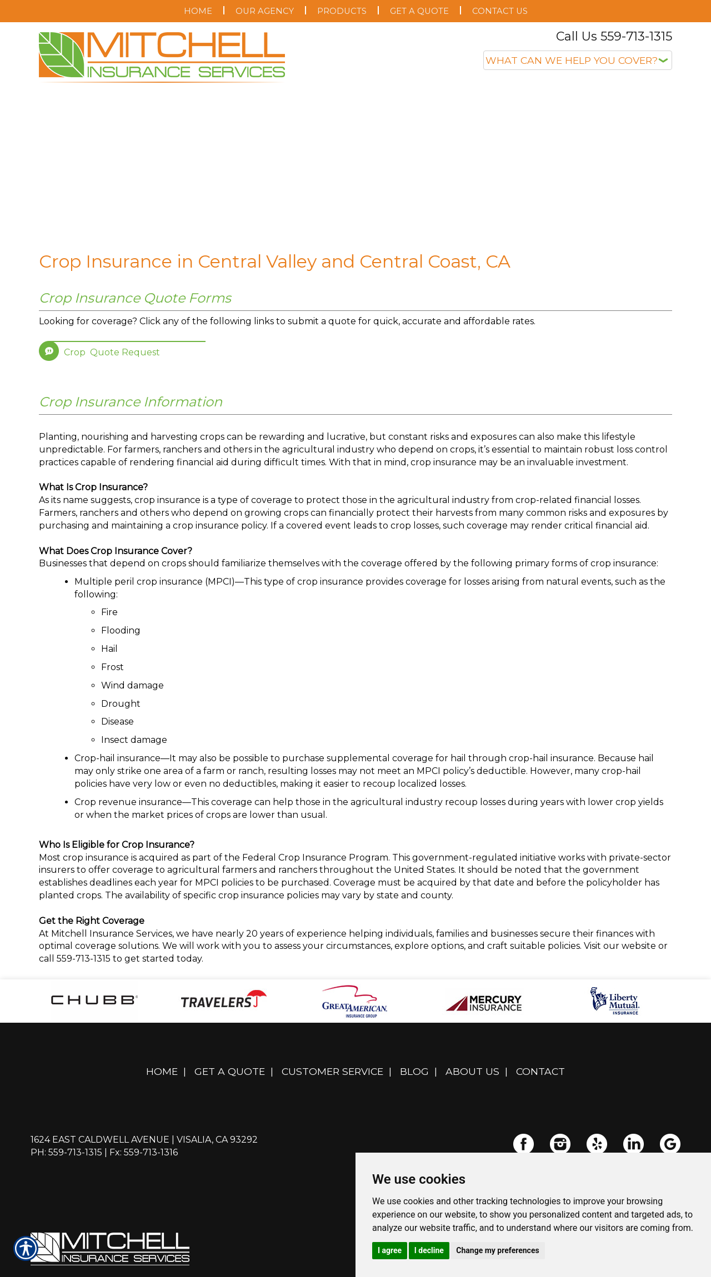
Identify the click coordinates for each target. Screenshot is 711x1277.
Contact (540, 1071)
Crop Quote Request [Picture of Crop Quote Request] (112, 352)
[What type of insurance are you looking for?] (577, 60)
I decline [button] (429, 1250)
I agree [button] (390, 1250)
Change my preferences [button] (497, 1250)
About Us (472, 1071)
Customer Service (332, 1071)
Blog (414, 1071)
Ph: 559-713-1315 (66, 1152)
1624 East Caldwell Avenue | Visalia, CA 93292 (144, 1139)
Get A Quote (229, 1071)
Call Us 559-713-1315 (614, 36)
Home (162, 1071)
